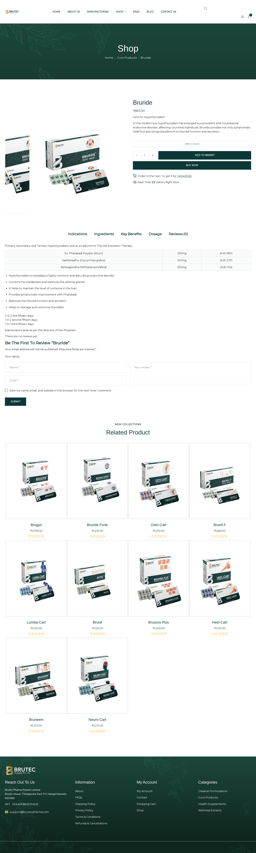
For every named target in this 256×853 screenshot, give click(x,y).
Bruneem (36, 718)
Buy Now (192, 165)
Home (109, 57)
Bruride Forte (97, 523)
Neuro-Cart (97, 718)
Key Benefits (131, 233)
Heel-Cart (220, 621)
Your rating (12, 355)
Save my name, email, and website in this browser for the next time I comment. (60, 389)
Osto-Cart (158, 523)
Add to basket (205, 155)
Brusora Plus (158, 621)
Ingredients (101, 233)
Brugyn (36, 523)
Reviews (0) (182, 233)
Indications (74, 233)
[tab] (74, 233)
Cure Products (127, 57)
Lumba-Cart (36, 621)
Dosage (157, 233)
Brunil (97, 621)
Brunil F (219, 523)
